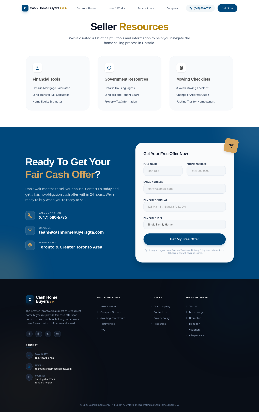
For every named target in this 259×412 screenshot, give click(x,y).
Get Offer (227, 8)
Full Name (152, 164)
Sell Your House (88, 8)
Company (172, 8)
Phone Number (199, 164)
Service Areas (147, 8)
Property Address (157, 199)
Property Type (154, 217)
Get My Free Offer (186, 239)
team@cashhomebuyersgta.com (69, 232)
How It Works (118, 8)
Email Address (155, 181)
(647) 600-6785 (51, 217)
